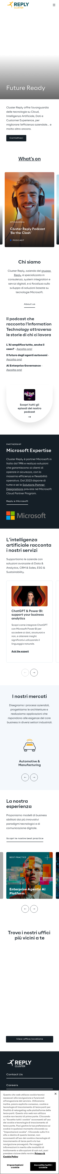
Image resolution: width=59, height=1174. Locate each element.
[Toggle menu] (54, 5)
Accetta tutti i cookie (43, 1167)
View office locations (29, 1039)
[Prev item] (25, 777)
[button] (16, 138)
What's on (29, 159)
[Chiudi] (55, 1095)
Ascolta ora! (24, 349)
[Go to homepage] (21, 5)
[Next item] (34, 672)
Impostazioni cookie (15, 1167)
